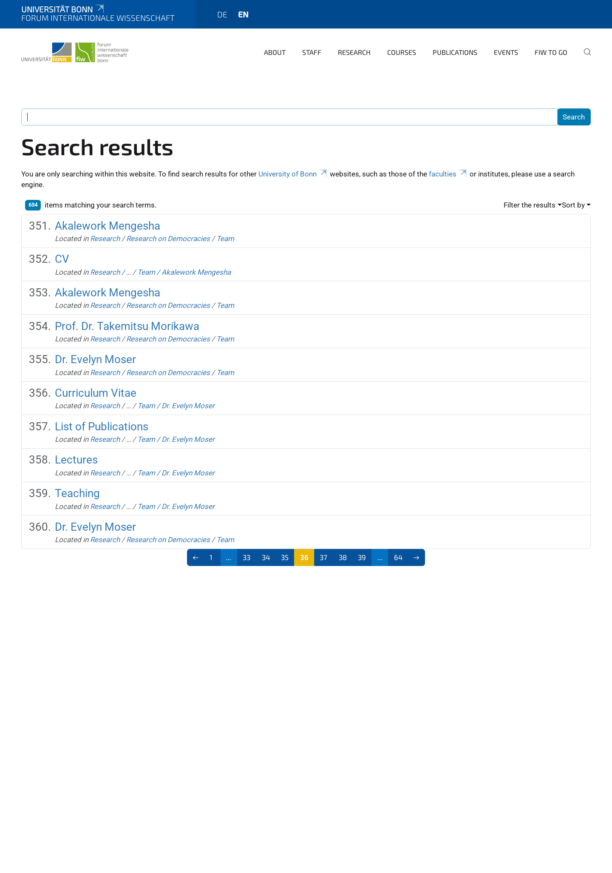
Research (354, 52)
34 (266, 557)
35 (285, 557)
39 (362, 557)
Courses (401, 52)
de (222, 14)
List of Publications (101, 426)
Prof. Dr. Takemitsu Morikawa (127, 326)
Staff (311, 52)
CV (62, 259)
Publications (455, 52)
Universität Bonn (63, 9)
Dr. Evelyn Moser (95, 359)
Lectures (76, 459)
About (275, 52)
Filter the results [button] (529, 205)
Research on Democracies (168, 238)
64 (398, 557)
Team (225, 238)
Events (506, 52)
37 (323, 557)
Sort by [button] (573, 205)
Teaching (77, 493)
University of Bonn (293, 174)
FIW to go (551, 52)
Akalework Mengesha (107, 225)
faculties (448, 174)
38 (343, 557)
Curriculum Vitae (95, 393)
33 (246, 557)
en (243, 14)
